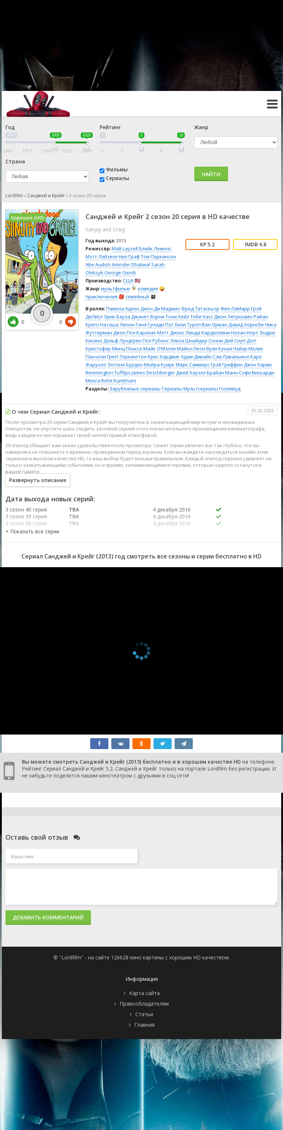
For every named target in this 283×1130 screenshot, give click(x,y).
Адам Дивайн (196, 356)
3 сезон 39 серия (26, 516)
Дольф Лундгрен (122, 340)
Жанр (201, 127)
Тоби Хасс (201, 316)
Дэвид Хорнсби (246, 324)
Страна (15, 161)
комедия (148, 288)
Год (10, 127)
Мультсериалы (200, 388)
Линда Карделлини (208, 332)
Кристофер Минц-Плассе (113, 348)
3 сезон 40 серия (26, 509)
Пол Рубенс (156, 340)
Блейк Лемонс (155, 248)
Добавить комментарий (48, 917)
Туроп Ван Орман (207, 324)
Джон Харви (258, 364)
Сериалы (117, 178)
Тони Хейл (177, 316)
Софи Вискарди (256, 372)
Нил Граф (129, 256)
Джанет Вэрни (147, 316)
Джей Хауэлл (191, 372)
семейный (137, 296)
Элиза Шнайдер (188, 340)
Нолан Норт (244, 332)
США (128, 280)
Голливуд (229, 388)
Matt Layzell (125, 248)
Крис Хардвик (164, 356)
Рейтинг (110, 127)
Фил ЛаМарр (235, 308)
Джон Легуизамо (233, 316)
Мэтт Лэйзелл (101, 256)
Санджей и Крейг (46, 195)
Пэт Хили (175, 324)
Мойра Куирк (159, 364)
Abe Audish (98, 264)
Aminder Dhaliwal (131, 264)
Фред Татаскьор (200, 308)
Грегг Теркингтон (127, 356)
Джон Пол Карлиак (134, 332)
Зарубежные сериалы (134, 388)
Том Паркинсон (158, 256)
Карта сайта (144, 993)
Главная (144, 1024)
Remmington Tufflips (108, 372)
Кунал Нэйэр (232, 348)
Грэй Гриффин (227, 364)
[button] (32, 531)
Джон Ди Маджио (160, 308)
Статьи (144, 1014)
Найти (211, 174)
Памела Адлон (122, 308)
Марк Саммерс (193, 364)
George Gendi (120, 272)
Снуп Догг (245, 340)
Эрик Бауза (117, 316)
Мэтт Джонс (170, 332)
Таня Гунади (150, 324)
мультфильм (115, 288)
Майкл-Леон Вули (197, 348)
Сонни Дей (220, 340)
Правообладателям (144, 1003)
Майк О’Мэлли (159, 348)
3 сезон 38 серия (26, 523)
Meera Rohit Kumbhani (110, 380)
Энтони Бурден (125, 364)
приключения (101, 296)
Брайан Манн (222, 372)
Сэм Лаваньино (231, 356)
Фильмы (117, 169)
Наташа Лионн (117, 324)
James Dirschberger (153, 372)
